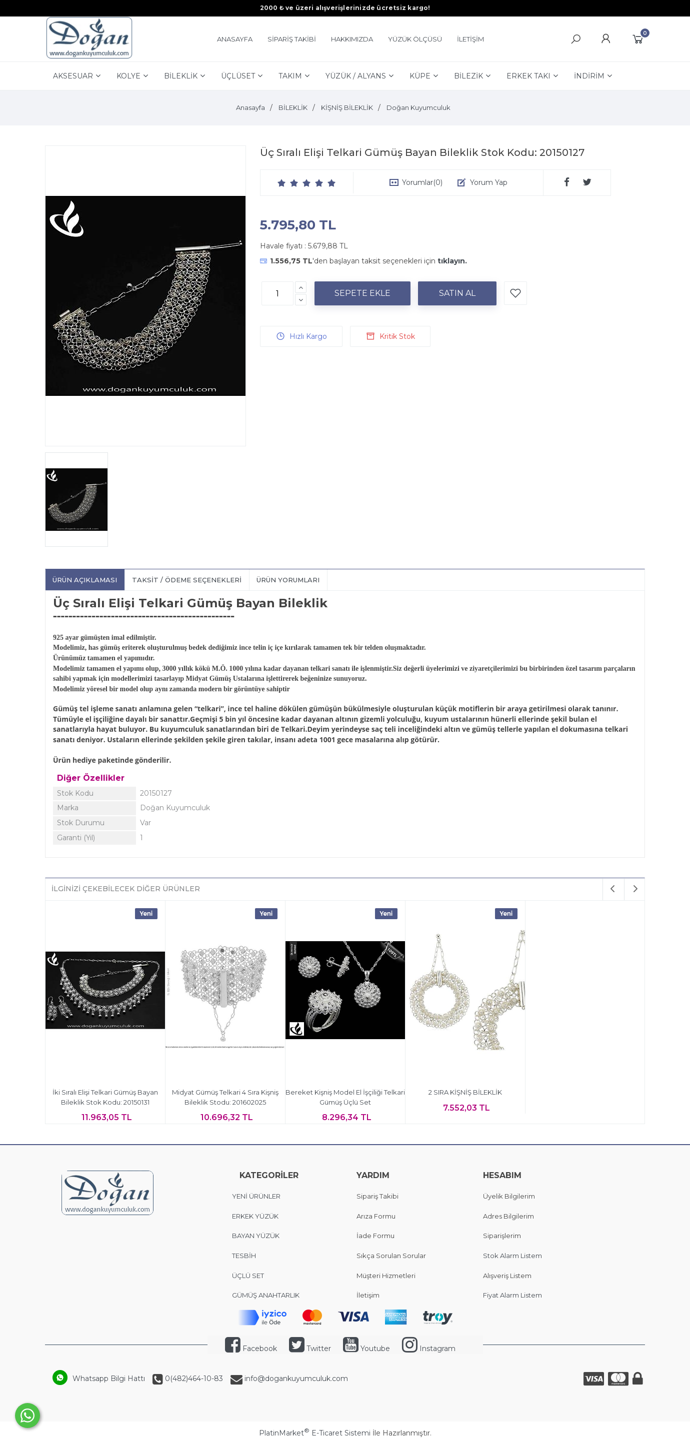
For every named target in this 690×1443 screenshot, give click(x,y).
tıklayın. (452, 260)
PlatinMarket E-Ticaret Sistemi (314, 1433)
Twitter (310, 1348)
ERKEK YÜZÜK (256, 1216)
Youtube (366, 1348)
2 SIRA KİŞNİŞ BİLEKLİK (465, 1092)
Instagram (429, 1348)
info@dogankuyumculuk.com (295, 1378)
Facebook (251, 1348)
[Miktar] (278, 293)
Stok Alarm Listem (512, 1256)
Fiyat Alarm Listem (512, 1295)
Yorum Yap (489, 182)
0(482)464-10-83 (193, 1378)
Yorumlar (422, 182)
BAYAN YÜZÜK (256, 1236)
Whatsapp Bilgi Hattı (108, 1378)
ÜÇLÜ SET (249, 1276)
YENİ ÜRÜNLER (256, 1196)
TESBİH (244, 1256)
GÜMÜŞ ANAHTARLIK (266, 1295)
